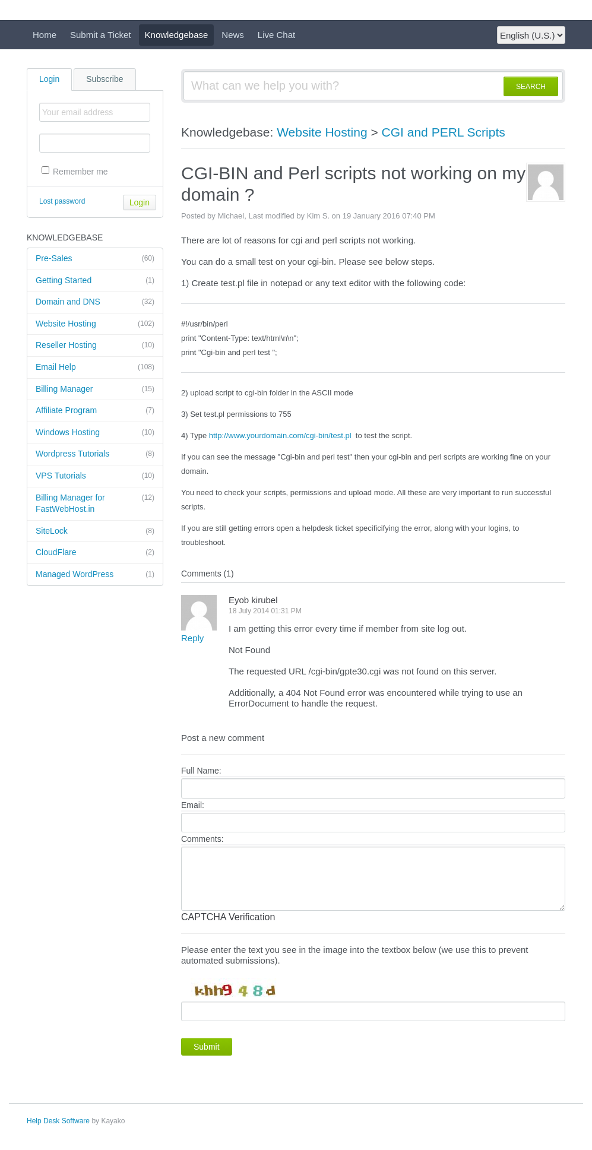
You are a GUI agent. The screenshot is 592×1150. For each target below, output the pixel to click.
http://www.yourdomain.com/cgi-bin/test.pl (280, 435)
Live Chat (276, 35)
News (232, 35)
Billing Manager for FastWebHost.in (95, 503)
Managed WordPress (95, 575)
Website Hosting (95, 324)
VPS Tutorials (95, 476)
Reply (192, 638)
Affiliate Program (95, 411)
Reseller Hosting (95, 345)
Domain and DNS (95, 302)
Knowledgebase (176, 35)
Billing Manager (95, 389)
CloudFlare (95, 553)
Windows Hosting (95, 433)
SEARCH (531, 87)
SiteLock (95, 531)
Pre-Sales (95, 259)
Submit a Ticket (100, 35)
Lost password (62, 201)
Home (44, 35)
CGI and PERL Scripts (443, 132)
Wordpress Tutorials (95, 454)
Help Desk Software (58, 1121)
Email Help (95, 367)
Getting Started (95, 281)
